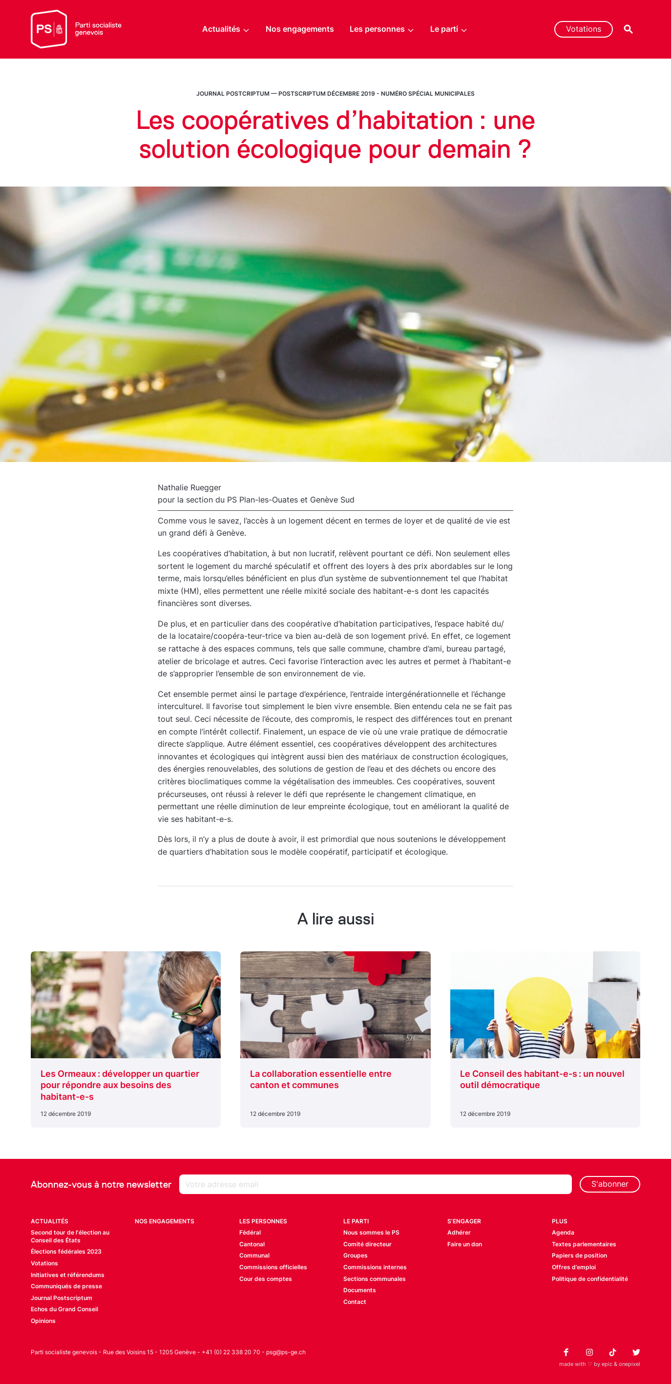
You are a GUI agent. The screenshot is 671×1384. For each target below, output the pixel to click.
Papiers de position (579, 1255)
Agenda (563, 1232)
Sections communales (374, 1278)
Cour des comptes (265, 1278)
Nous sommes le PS (371, 1232)
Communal (254, 1255)
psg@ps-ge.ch (286, 1352)
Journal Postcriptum (233, 93)
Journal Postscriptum (61, 1297)
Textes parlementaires (584, 1244)
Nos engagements (300, 29)
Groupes (355, 1255)
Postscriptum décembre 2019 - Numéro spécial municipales (376, 93)
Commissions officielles (273, 1267)
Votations (583, 29)
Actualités (226, 29)
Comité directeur (367, 1244)
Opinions (43, 1320)
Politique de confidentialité (590, 1278)
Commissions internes (375, 1267)
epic (607, 1364)
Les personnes (382, 29)
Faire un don (464, 1244)
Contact (354, 1301)
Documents (359, 1290)
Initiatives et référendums (68, 1275)
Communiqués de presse (66, 1286)
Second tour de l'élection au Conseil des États (70, 1236)
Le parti (449, 29)
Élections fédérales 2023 (66, 1251)
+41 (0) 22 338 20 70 (231, 1352)
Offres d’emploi (574, 1267)
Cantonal (252, 1244)
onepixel (629, 1364)
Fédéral (250, 1232)
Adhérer (459, 1232)
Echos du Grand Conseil (64, 1309)
